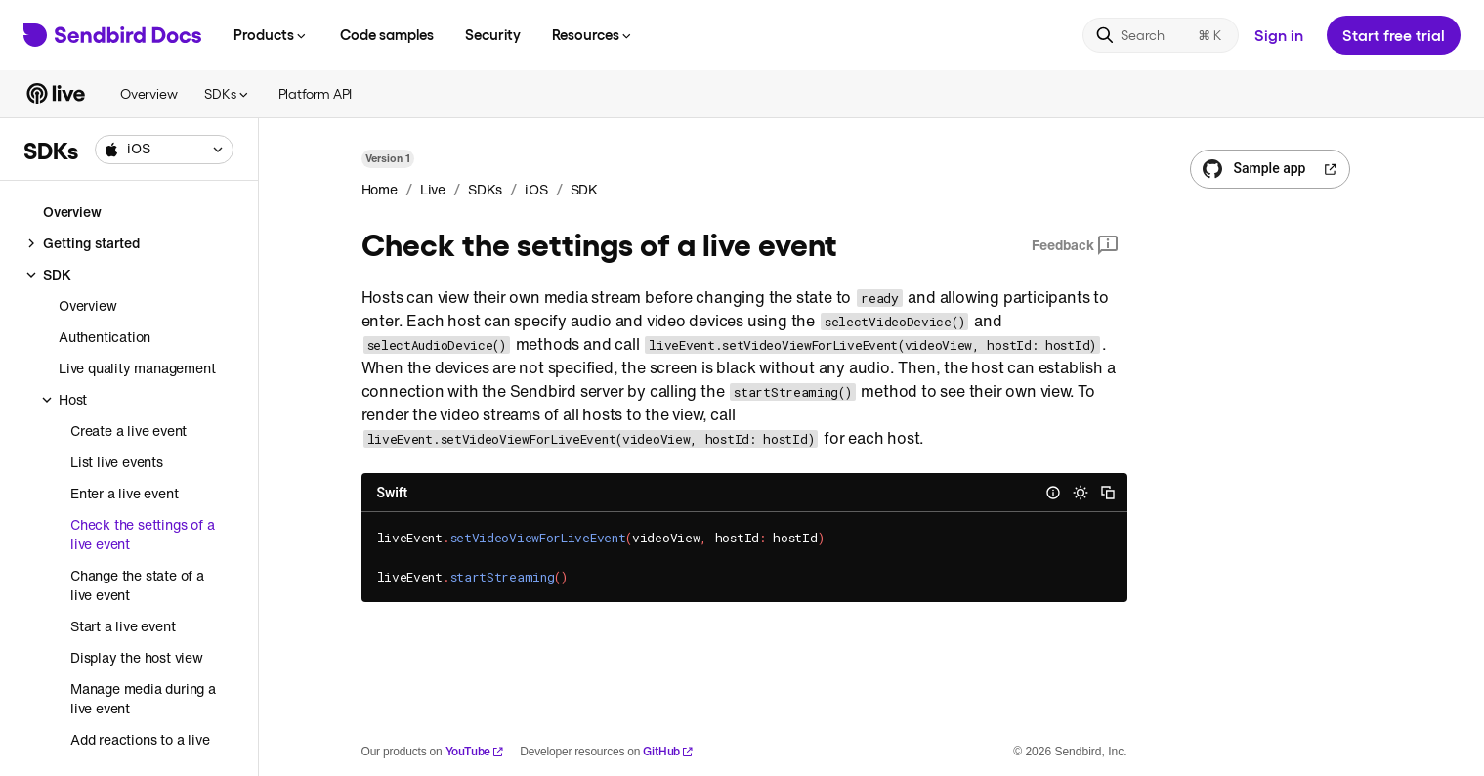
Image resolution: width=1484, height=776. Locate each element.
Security (493, 34)
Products (271, 34)
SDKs (227, 93)
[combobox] (164, 149)
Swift (392, 492)
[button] (164, 149)
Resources (593, 34)
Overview (148, 93)
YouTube (475, 751)
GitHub (668, 751)
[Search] (1160, 35)
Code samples (387, 34)
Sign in (1278, 34)
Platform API (315, 93)
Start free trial (1393, 34)
